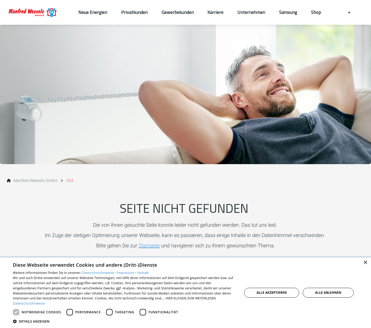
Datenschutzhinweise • (99, 273)
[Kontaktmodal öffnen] (346, 12)
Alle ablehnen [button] (328, 292)
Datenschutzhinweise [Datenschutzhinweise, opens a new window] (29, 303)
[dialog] (185, 292)
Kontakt (143, 273)
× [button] (365, 263)
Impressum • (127, 273)
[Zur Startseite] (39, 12)
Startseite (149, 245)
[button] (124, 321)
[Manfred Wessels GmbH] (35, 180)
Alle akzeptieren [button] (272, 292)
